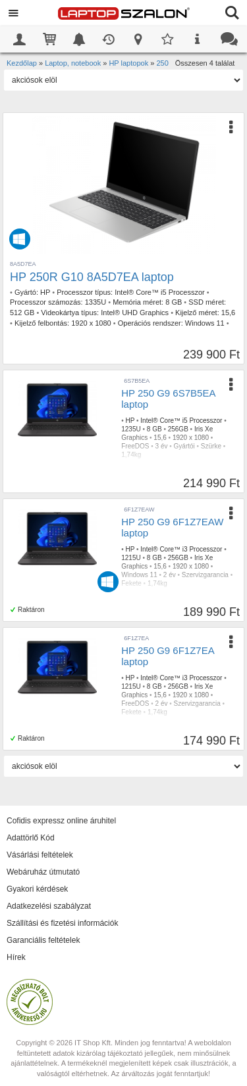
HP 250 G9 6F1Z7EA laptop (167, 656)
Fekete (131, 583)
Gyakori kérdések (37, 889)
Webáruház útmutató (43, 872)
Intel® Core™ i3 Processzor (181, 549)
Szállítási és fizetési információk (62, 923)
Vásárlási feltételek (40, 854)
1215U (130, 557)
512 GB (22, 312)
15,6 (228, 312)
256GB (178, 429)
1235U (130, 429)
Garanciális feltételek (43, 940)
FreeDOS (135, 446)
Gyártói (184, 446)
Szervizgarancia (205, 574)
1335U (95, 302)
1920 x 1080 (91, 323)
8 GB (173, 302)
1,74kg (131, 454)
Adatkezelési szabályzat (49, 906)
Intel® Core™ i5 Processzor (160, 292)
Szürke (211, 446)
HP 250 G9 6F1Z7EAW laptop (172, 527)
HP (45, 292)
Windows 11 (205, 323)
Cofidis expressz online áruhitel (61, 820)
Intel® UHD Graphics (135, 312)
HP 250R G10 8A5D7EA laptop (92, 277)
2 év (169, 574)
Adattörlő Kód (31, 837)
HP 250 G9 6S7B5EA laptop (168, 398)
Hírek (16, 957)
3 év (161, 446)
